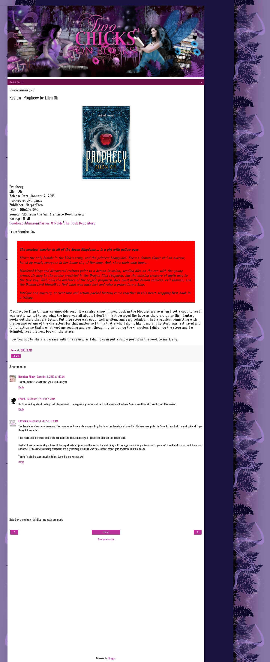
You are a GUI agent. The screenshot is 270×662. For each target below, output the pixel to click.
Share (16, 356)
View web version (106, 539)
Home (106, 532)
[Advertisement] (106, 599)
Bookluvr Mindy (26, 376)
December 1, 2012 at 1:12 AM (51, 376)
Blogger (111, 658)
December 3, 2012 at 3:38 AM (43, 421)
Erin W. (22, 399)
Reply (21, 387)
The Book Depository (79, 223)
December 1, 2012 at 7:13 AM (41, 399)
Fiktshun (23, 421)
